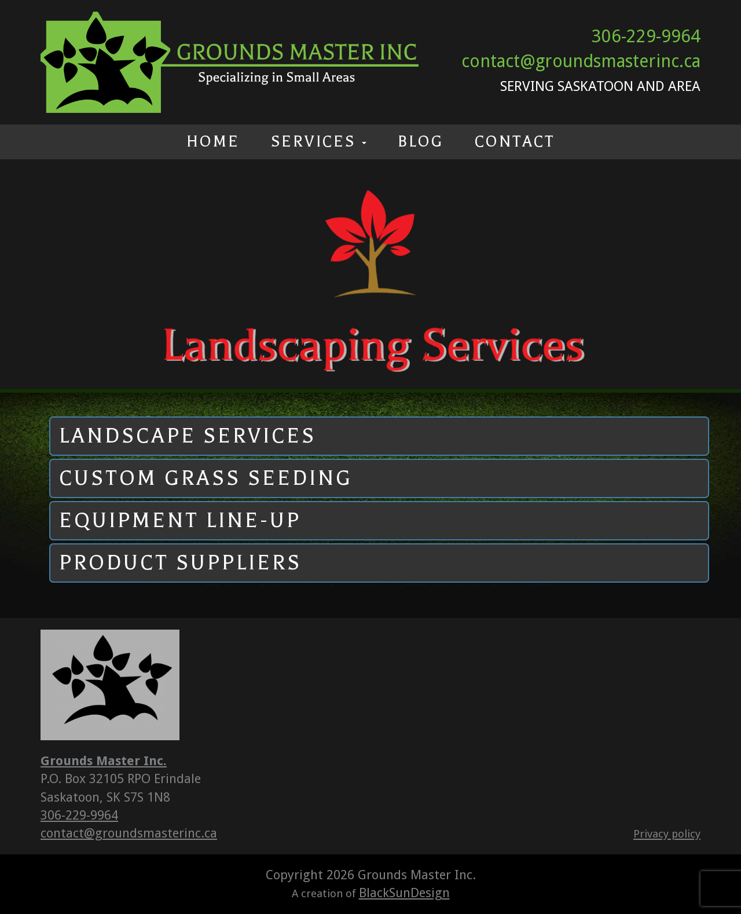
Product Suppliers (180, 563)
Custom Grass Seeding (206, 478)
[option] (370, 275)
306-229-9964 (646, 36)
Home (213, 142)
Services (318, 142)
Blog (420, 142)
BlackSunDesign (404, 893)
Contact (515, 142)
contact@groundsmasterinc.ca (580, 61)
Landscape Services (187, 436)
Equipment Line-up (180, 520)
